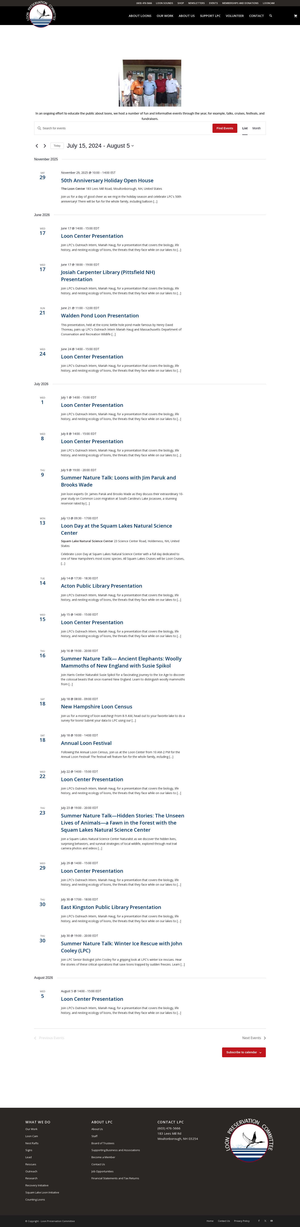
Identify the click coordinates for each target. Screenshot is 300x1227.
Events (213, 3)
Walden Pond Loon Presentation (100, 315)
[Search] (271, 15)
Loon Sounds (164, 3)
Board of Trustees (102, 1143)
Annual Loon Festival (86, 742)
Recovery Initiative (37, 1185)
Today (57, 145)
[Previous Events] (36, 145)
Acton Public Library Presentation (101, 585)
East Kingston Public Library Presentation (111, 907)
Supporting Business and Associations (115, 1150)
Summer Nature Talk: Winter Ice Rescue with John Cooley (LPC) (121, 947)
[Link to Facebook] (259, 1221)
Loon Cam (31, 1136)
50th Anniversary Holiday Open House (107, 180)
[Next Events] (44, 145)
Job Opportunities (102, 1171)
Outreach (31, 1171)
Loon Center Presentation (92, 235)
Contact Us (98, 1164)
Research (31, 1178)
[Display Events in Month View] (256, 128)
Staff (94, 1136)
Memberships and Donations (240, 3)
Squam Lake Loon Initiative (42, 1192)
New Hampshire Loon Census (96, 706)
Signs (28, 1150)
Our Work (31, 1129)
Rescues (30, 1164)
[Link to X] (265, 1221)
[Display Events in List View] (245, 128)
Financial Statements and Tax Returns (115, 1178)
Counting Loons (35, 1199)
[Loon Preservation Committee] (40, 15)
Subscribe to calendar (241, 1052)
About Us (97, 1129)
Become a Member (103, 1157)
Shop (181, 3)
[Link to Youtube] (271, 1221)
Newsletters (196, 3)
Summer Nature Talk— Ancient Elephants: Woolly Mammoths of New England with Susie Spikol (121, 662)
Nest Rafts (32, 1143)
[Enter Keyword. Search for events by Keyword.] (123, 128)
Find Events (225, 128)
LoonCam (269, 3)
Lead (28, 1157)
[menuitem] (164, 3)
